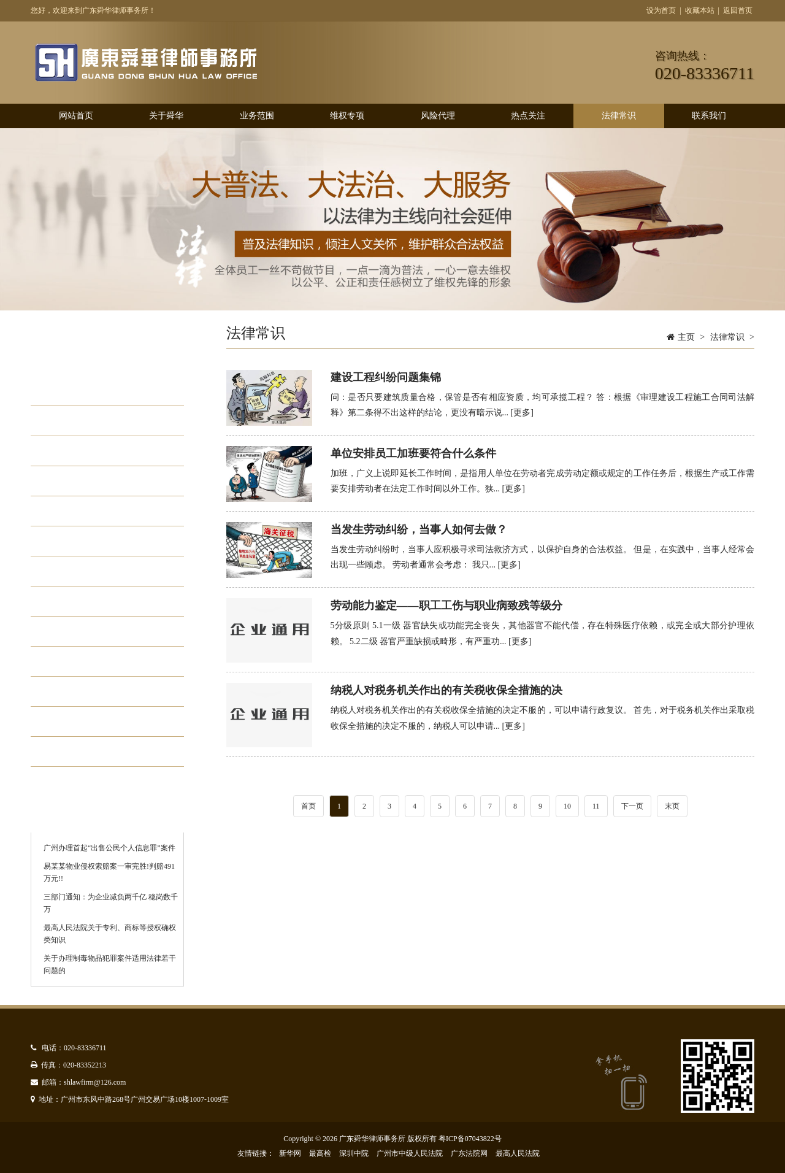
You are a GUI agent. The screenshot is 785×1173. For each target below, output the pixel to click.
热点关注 (528, 115)
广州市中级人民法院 (410, 1153)
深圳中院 (354, 1153)
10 (567, 806)
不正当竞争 (82, 661)
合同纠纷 (77, 451)
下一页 (632, 806)
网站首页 (76, 115)
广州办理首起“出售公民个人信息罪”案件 (109, 848)
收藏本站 (699, 10)
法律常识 (619, 115)
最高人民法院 (518, 1153)
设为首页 (661, 10)
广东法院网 (469, 1153)
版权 (66, 571)
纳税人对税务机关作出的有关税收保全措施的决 (446, 690)
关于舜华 (166, 115)
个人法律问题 (88, 421)
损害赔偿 (77, 481)
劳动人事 (77, 751)
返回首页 (737, 10)
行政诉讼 (77, 541)
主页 (686, 337)
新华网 (290, 1153)
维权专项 (347, 115)
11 (596, 806)
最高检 (320, 1153)
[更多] (522, 412)
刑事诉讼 (77, 691)
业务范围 (257, 115)
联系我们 (709, 115)
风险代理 (438, 115)
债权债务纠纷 (88, 721)
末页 (672, 806)
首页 (308, 806)
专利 (66, 601)
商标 (66, 631)
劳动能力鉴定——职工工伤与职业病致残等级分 (446, 605)
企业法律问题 (88, 391)
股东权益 (77, 511)
